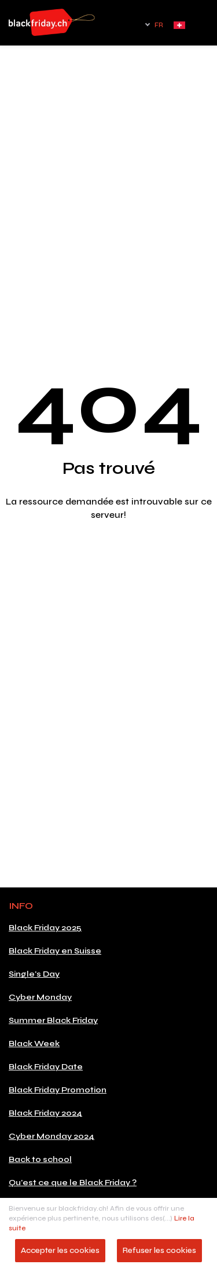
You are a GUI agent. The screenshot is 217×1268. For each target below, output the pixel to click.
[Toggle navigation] (202, 28)
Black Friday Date (46, 1067)
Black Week (34, 1043)
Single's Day (34, 974)
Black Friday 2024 (45, 1113)
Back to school (40, 1159)
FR (159, 25)
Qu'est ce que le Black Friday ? (73, 1182)
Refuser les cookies (159, 1250)
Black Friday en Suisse (55, 951)
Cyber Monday (40, 997)
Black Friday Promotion (57, 1090)
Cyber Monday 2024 (51, 1136)
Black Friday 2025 (45, 928)
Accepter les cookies (60, 1250)
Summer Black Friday (53, 1020)
